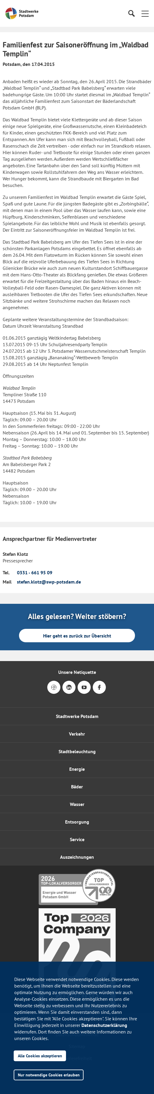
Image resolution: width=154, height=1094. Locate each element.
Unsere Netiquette (77, 672)
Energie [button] (77, 769)
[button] (145, 13)
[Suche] (131, 13)
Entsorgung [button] (77, 822)
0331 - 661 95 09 (34, 572)
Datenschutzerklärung (104, 1025)
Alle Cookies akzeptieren (40, 1056)
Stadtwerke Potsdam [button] (77, 716)
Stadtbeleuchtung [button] (77, 751)
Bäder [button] (77, 787)
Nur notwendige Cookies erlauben (49, 1075)
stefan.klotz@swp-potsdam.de (49, 582)
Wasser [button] (77, 804)
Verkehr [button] (77, 734)
